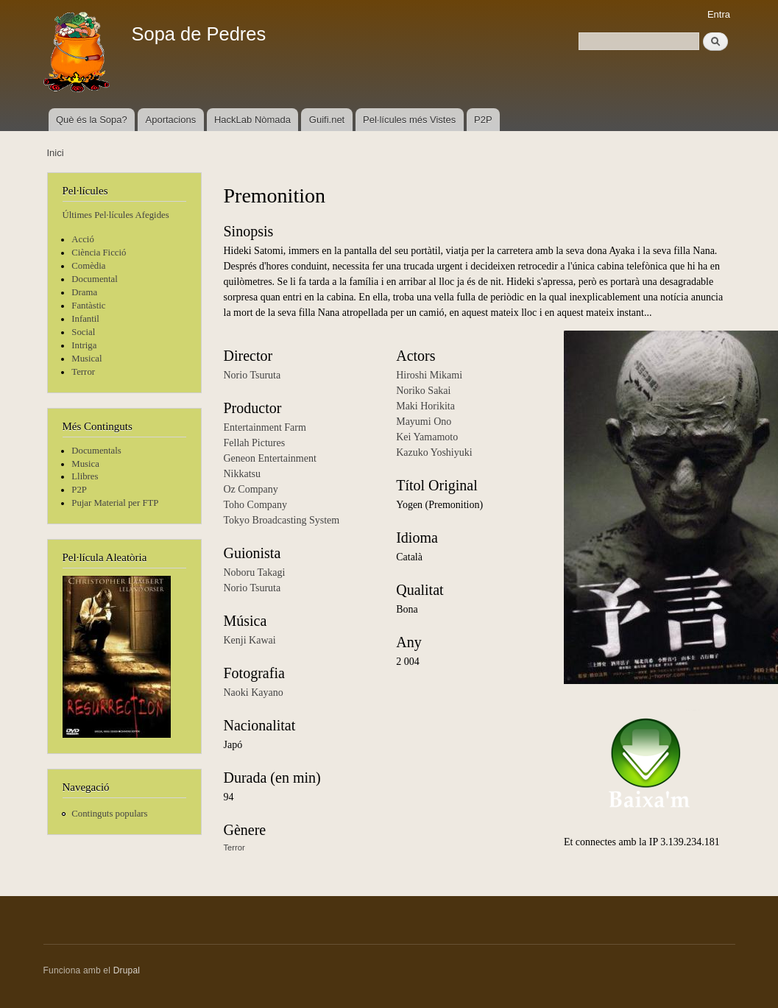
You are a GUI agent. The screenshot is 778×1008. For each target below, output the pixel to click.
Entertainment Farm (265, 427)
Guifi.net (326, 119)
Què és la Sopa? (91, 119)
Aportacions (171, 119)
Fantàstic (88, 305)
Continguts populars (109, 813)
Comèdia (88, 266)
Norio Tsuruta (252, 375)
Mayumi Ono (423, 421)
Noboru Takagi (255, 572)
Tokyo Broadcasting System (282, 520)
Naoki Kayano (253, 692)
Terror (83, 372)
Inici (55, 152)
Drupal (127, 970)
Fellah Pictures (255, 442)
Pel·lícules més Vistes (409, 119)
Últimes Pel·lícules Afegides (116, 215)
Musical (86, 358)
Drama (84, 292)
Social (83, 332)
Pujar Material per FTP (114, 503)
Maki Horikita (425, 406)
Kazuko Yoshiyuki (434, 452)
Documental (94, 279)
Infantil (85, 319)
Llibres (84, 476)
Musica (85, 464)
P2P (483, 119)
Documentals (96, 450)
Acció (82, 239)
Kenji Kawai (250, 640)
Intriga (83, 345)
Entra (718, 14)
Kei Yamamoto (427, 437)
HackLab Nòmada (252, 119)
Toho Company (256, 504)
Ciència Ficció (98, 252)
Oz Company (251, 489)
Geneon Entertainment (270, 458)
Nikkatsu (242, 473)
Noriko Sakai (423, 390)
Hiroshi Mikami (429, 375)
